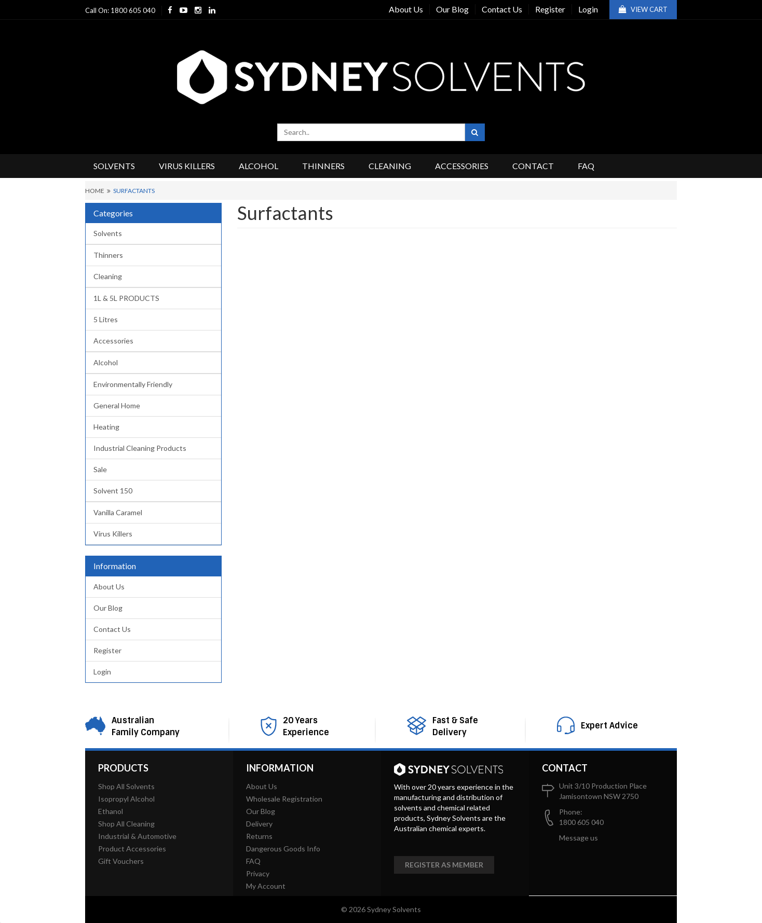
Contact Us (502, 9)
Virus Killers (187, 166)
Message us (578, 837)
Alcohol (258, 166)
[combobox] (371, 132)
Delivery (259, 823)
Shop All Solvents (126, 786)
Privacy (257, 873)
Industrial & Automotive (137, 836)
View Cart (643, 9)
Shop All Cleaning (126, 823)
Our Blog (452, 9)
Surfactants (134, 191)
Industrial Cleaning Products (139, 448)
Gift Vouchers (121, 861)
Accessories (461, 166)
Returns (259, 836)
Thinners (323, 166)
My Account (265, 885)
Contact (533, 166)
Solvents (114, 166)
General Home (116, 405)
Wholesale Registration (284, 798)
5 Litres (105, 319)
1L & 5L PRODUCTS (126, 298)
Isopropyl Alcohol (126, 798)
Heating (106, 426)
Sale (100, 469)
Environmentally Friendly (132, 384)
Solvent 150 (112, 490)
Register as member (444, 864)
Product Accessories (132, 848)
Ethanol (110, 811)
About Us (406, 9)
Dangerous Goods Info (283, 848)
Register (550, 9)
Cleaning (390, 166)
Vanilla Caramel (117, 512)
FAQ (586, 166)
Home (94, 191)
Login (588, 9)
